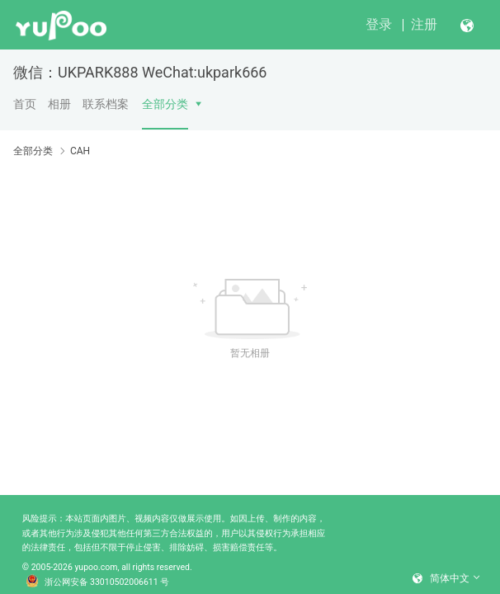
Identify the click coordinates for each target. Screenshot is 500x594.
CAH (80, 151)
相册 (59, 104)
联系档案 (106, 104)
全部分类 (165, 104)
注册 (424, 24)
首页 (24, 104)
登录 (379, 24)
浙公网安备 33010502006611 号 (97, 582)
